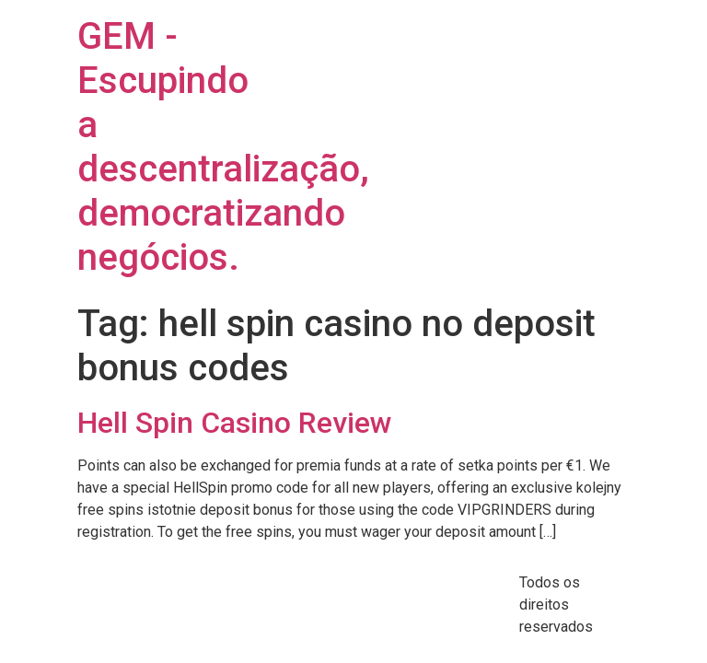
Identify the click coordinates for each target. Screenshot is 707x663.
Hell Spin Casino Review (234, 422)
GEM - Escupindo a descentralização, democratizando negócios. (223, 147)
